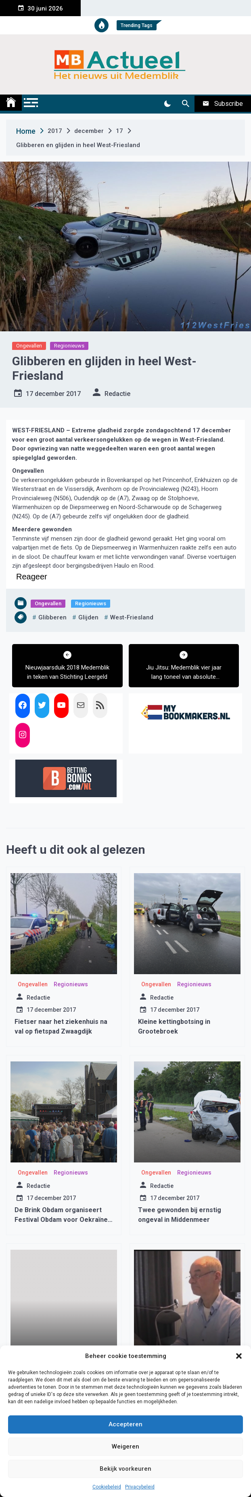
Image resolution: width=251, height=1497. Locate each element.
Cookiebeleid (106, 1487)
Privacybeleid (140, 1487)
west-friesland (131, 617)
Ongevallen (29, 346)
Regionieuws (69, 346)
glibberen (52, 617)
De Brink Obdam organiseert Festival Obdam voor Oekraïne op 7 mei (61, 1219)
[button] (239, 1356)
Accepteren (125, 1424)
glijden (88, 617)
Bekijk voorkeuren (125, 1468)
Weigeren (125, 1446)
